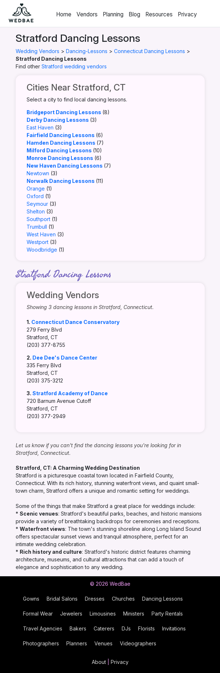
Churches (123, 599)
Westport (37, 242)
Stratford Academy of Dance (70, 393)
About (99, 662)
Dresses (95, 599)
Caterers (104, 628)
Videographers (138, 643)
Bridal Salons (62, 599)
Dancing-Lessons (86, 51)
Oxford (35, 196)
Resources (159, 14)
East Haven (40, 127)
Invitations (174, 628)
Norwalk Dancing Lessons (61, 181)
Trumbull (37, 227)
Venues (103, 643)
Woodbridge (42, 250)
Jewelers (71, 613)
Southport (38, 219)
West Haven (41, 234)
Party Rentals (167, 613)
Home (63, 14)
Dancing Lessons (162, 599)
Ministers (133, 613)
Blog (134, 14)
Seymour (37, 204)
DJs (126, 628)
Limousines (103, 613)
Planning (113, 14)
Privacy (187, 14)
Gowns (31, 599)
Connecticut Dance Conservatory (75, 322)
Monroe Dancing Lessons (60, 158)
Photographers (41, 643)
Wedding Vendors (37, 51)
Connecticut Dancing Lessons (149, 51)
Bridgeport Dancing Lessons (64, 112)
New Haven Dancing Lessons (65, 166)
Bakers (78, 628)
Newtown (38, 173)
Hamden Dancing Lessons (61, 143)
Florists (146, 628)
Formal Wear (38, 613)
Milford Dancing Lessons (59, 150)
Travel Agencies (42, 628)
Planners (76, 643)
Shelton (36, 211)
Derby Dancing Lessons (58, 120)
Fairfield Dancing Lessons (61, 135)
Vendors (87, 14)
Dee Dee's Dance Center (64, 357)
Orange (36, 188)
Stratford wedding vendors (74, 66)
